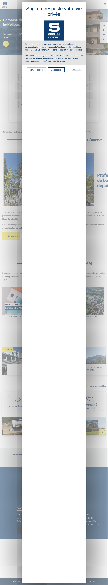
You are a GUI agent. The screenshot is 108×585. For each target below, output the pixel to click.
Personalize (76, 70)
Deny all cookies (36, 70)
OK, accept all (56, 70)
